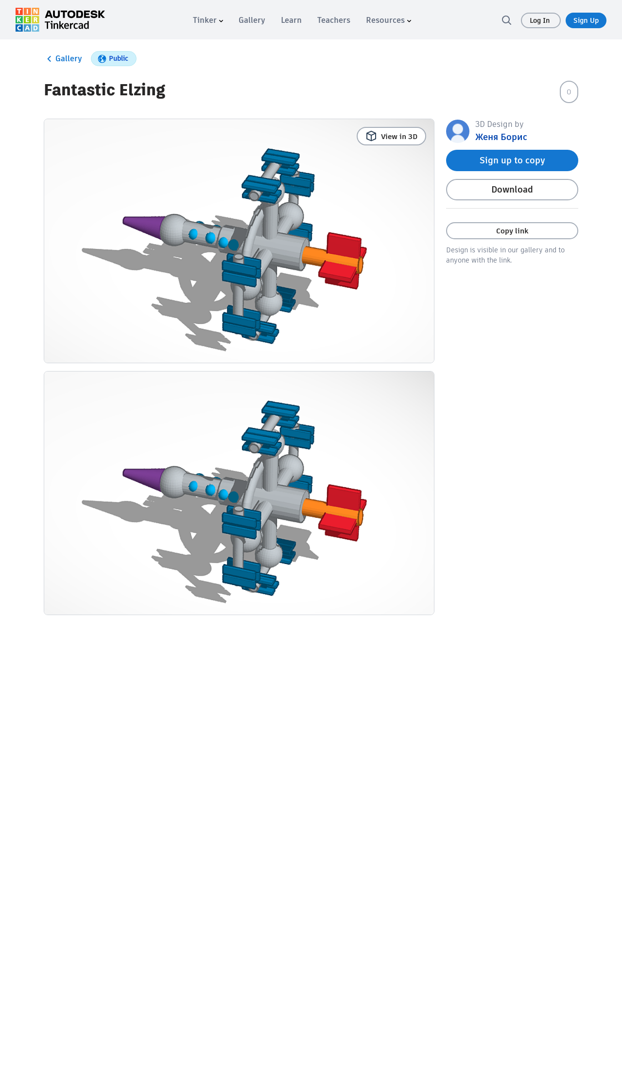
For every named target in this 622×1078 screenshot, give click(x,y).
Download (512, 189)
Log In (541, 20)
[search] (506, 20)
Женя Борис (501, 137)
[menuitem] (208, 20)
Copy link (512, 231)
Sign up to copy (512, 160)
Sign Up (586, 20)
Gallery (63, 59)
